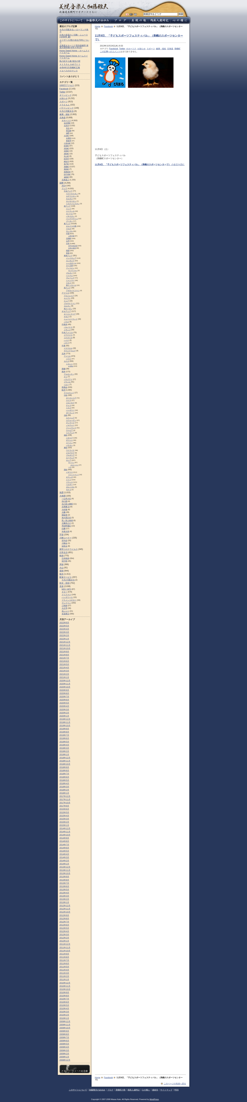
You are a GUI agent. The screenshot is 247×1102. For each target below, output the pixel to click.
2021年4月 (64, 667)
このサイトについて (78, 1090)
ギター (64, 592)
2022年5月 (64, 626)
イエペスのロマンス (69, 71)
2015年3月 (64, 819)
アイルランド (69, 393)
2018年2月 (64, 790)
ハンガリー (70, 410)
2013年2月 (64, 899)
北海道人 (65, 180)
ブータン (69, 221)
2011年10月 (65, 951)
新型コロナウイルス (69, 549)
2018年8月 (64, 770)
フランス (69, 482)
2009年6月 (64, 1041)
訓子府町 (67, 174)
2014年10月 (65, 835)
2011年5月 (64, 967)
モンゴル (69, 231)
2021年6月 (64, 661)
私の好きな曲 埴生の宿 (70, 61)
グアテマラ (68, 335)
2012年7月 (64, 922)
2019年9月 (64, 729)
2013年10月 (65, 873)
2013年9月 (64, 876)
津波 (62, 564)
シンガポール (71, 263)
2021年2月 (64, 674)
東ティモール (71, 285)
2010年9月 (64, 992)
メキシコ (67, 330)
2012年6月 (64, 925)
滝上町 (66, 156)
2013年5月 (64, 889)
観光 (62, 574)
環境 (62, 571)
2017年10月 (65, 803)
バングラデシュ (72, 218)
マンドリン (66, 603)
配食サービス (66, 577)
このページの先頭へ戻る (175, 1083)
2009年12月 (65, 1021)
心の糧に (146, 1090)
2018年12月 (65, 758)
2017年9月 (64, 806)
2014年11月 (65, 832)
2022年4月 (64, 629)
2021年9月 (64, 651)
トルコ (68, 408)
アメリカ (67, 356)
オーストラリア (70, 314)
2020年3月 (64, 709)
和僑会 (64, 387)
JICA (64, 186)
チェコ (68, 405)
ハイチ (66, 340)
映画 (62, 555)
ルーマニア (70, 458)
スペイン (69, 443)
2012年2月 (64, 938)
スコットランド (73, 474)
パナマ (66, 343)
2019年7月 (64, 735)
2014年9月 (64, 838)
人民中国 (71, 236)
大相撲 (63, 496)
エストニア (70, 418)
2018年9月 (64, 767)
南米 (63, 372)
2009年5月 (64, 1044)
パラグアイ (68, 379)
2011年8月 (64, 957)
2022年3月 (64, 632)
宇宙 (62, 534)
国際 (62, 183)
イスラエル (68, 348)
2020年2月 (64, 713)
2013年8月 (64, 880)
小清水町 (67, 143)
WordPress (154, 1099)
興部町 (66, 169)
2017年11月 (65, 799)
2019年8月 (64, 732)
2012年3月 (64, 934)
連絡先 (155, 1090)
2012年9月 (64, 915)
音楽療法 (65, 614)
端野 (67, 133)
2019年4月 (64, 745)
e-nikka (70, 366)
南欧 (65, 435)
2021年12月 (65, 642)
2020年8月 (64, 693)
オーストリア (71, 398)
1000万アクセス (67, 85)
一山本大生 (66, 499)
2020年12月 (65, 680)
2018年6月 (64, 777)
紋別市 (66, 159)
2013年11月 (65, 870)
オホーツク (131, 48)
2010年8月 (64, 996)
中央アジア (68, 191)
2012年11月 (65, 909)
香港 (67, 253)
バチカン (69, 445)
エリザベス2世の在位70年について (74, 41)
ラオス (68, 283)
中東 (63, 346)
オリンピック (66, 95)
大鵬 (63, 512)
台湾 (67, 241)
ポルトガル (70, 487)
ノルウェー (70, 425)
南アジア (67, 206)
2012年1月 (64, 941)
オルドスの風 (71, 226)
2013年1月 (64, 902)
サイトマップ (166, 1090)
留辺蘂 (68, 131)
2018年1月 (64, 793)
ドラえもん (65, 105)
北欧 (65, 415)
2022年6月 (64, 622)
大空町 (66, 136)
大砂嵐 (64, 509)
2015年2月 (64, 822)
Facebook (108, 26)
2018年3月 (64, 787)
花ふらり (65, 611)
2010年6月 (64, 1002)
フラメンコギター (69, 600)
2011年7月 (64, 960)
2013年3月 (64, 896)
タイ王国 (69, 265)
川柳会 (64, 543)
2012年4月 (64, 931)
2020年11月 (65, 684)
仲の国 (64, 501)
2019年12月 (65, 719)
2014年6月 (64, 848)
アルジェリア (69, 296)
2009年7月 (64, 1037)
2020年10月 (65, 687)
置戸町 (66, 164)
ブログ (110, 1090)
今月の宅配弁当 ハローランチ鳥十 (74, 30)
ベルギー (69, 484)
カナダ (66, 361)
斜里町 (66, 146)
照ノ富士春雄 (67, 520)
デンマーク (70, 423)
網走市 (66, 161)
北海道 (170, 48)
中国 (67, 233)
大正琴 (64, 608)
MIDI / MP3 (66, 589)
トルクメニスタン (73, 203)
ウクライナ (70, 450)
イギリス (69, 472)
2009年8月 (64, 1034)
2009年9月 (64, 1031)
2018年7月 (64, 774)
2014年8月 (64, 841)
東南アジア (68, 256)
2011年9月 (64, 954)
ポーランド (70, 413)
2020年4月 (64, 706)
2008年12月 (65, 1060)
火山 (62, 567)
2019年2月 (64, 751)
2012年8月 (64, 918)
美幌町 (177, 48)
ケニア (66, 301)
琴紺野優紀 (66, 526)
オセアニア (66, 311)
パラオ (66, 322)
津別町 (66, 148)
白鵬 (63, 529)
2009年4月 (64, 1047)
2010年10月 (65, 989)
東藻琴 (68, 141)
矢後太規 (65, 531)
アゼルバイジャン (73, 290)
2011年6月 (64, 963)
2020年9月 (64, 690)
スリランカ (70, 211)
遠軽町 (66, 177)
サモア (66, 316)
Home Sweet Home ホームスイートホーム (74, 57)
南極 (63, 369)
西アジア (67, 288)
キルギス (69, 199)
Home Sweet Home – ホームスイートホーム (75, 52)
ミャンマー (70, 280)
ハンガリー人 (67, 597)
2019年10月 (65, 725)
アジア (64, 188)
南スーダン (68, 309)
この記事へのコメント (110, 51)
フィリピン (70, 268)
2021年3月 (64, 671)
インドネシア (71, 258)
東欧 (65, 448)
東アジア (67, 224)
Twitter (122, 48)
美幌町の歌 (120, 1090)
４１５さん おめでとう (70, 64)
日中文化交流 (72, 246)
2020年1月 (64, 716)
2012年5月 (64, 928)
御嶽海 (64, 515)
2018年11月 (65, 761)
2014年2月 (64, 860)
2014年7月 (64, 844)
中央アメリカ (67, 332)
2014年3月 (64, 857)
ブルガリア (70, 455)
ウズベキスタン (72, 194)
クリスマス (66, 595)
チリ (65, 377)
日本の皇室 (72, 248)
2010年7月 (64, 999)
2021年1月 (64, 677)
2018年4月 (64, 783)
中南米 (64, 324)
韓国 (67, 250)
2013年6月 (64, 886)
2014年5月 (64, 851)
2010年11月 (65, 986)
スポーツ (151, 48)
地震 (62, 492)
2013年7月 (64, 883)
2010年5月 (64, 1005)
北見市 (66, 125)
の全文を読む (140, 164)
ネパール (69, 214)
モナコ (68, 489)
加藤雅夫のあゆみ (97, 1090)
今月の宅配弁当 (67, 111)
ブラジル (67, 382)
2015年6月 (64, 809)
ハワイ (68, 359)
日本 (67, 243)
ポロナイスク (74, 465)
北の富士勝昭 (67, 504)
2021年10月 (65, 648)
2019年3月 (64, 748)
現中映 (64, 561)
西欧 (65, 470)
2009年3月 (64, 1050)
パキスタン (70, 216)
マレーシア (70, 278)
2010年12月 (65, 983)
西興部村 (67, 172)
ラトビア (69, 430)
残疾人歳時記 (134, 1090)
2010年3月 (64, 1012)
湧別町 (66, 154)
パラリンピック (67, 108)
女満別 (68, 138)
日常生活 (64, 552)
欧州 (63, 390)
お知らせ (141, 48)
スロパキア (70, 403)
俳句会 (64, 540)
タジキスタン (71, 201)
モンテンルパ (72, 270)
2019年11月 (65, 722)
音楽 (62, 586)
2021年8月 (64, 655)
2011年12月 (65, 944)
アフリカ (65, 293)
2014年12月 (65, 828)
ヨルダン (67, 306)
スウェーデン (71, 420)
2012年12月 (65, 905)
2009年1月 (64, 1057)
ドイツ (68, 480)
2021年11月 (65, 645)
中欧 (65, 395)
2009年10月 (65, 1028)
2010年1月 (64, 1018)
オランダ (69, 477)
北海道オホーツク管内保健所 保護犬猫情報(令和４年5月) (74, 46)
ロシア (68, 460)
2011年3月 (64, 973)
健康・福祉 (161, 48)
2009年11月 (65, 1025)
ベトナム (69, 275)
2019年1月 (64, 754)
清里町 (66, 151)
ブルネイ (69, 273)
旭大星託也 (66, 518)
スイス (68, 400)
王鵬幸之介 (66, 523)
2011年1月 (64, 979)
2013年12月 (65, 867)
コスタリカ (68, 338)
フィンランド (71, 428)
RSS (177, 1090)
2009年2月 (64, 1053)
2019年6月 (64, 738)
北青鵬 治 (66, 507)
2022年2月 (64, 635)
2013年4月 (64, 893)
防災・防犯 (65, 583)
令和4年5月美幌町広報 (70, 67)
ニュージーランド (70, 319)
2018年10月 (65, 764)
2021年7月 (64, 658)
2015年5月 (64, 812)
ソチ (69, 467)
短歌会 (64, 546)
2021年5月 (64, 664)
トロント (69, 364)
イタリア (69, 438)
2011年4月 (64, 970)
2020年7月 (64, 696)
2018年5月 (64, 780)
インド (68, 209)
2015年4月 (64, 815)
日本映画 (65, 558)
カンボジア (70, 261)
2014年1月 (64, 864)
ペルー (66, 385)
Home (97, 26)
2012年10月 (65, 912)
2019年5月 (64, 742)
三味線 (64, 605)
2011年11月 (65, 947)
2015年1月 (64, 825)
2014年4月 (64, 854)
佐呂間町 (67, 123)
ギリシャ (69, 440)
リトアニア (70, 433)
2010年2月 (64, 1015)
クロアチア (70, 453)
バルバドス (68, 327)
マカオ (68, 229)
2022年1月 (64, 639)
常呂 (67, 128)
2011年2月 (64, 976)
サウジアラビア (70, 351)
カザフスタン (71, 196)
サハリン (71, 462)
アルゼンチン (69, 374)
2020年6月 (64, 700)
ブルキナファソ (70, 303)
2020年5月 (64, 703)
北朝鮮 (68, 238)
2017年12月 (65, 796)
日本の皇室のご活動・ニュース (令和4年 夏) (74, 36)
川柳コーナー (66, 538)
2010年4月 (64, 1008)
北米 (63, 354)
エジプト (67, 298)
